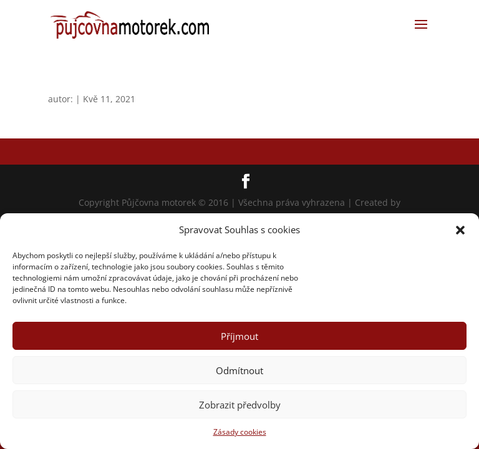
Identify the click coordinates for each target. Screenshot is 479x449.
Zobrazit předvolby (240, 404)
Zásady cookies (239, 432)
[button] (460, 230)
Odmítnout (239, 370)
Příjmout (239, 336)
